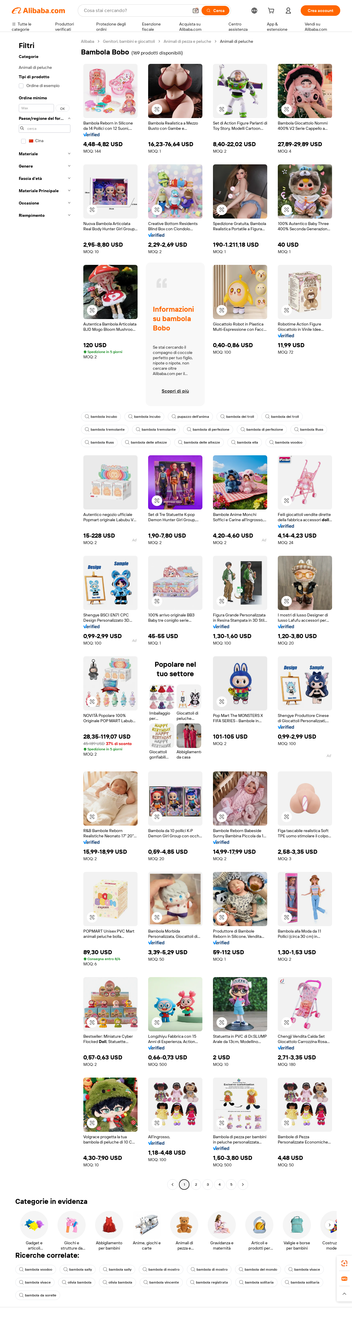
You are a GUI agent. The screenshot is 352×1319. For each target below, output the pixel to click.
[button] (195, 10)
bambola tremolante (105, 429)
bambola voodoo (285, 442)
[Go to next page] (243, 1184)
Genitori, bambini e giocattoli (129, 41)
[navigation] (44, 613)
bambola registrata (209, 1282)
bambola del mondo (258, 1269)
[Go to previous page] (172, 1184)
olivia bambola (77, 1282)
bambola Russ (308, 429)
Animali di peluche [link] (236, 41)
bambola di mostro (161, 1269)
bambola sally (77, 1269)
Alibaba (87, 41)
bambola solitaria (256, 1282)
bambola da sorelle (37, 1295)
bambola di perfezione (208, 429)
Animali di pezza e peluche (187, 41)
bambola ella (244, 442)
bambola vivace (304, 1269)
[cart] (272, 11)
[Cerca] (215, 10)
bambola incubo (101, 416)
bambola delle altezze (146, 442)
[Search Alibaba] (135, 10)
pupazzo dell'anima (190, 416)
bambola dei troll (237, 416)
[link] (344, 1263)
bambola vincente (161, 1282)
